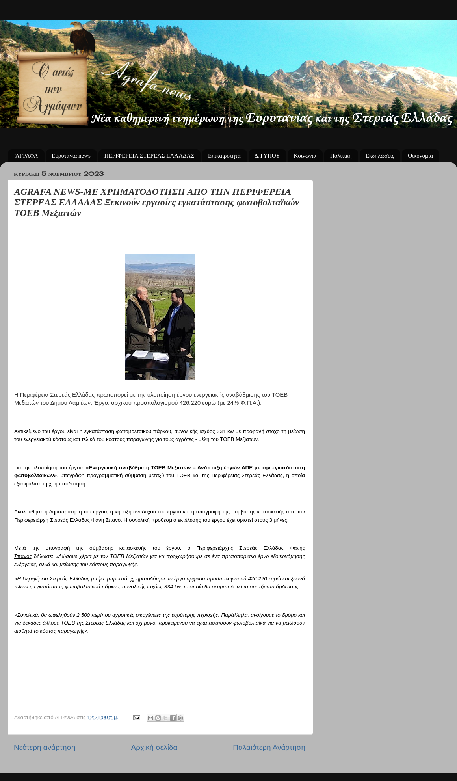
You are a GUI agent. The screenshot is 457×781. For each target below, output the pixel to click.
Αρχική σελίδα (154, 747)
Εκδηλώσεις (380, 155)
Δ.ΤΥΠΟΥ (267, 155)
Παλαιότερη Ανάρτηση (269, 747)
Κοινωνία (305, 155)
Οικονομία (420, 155)
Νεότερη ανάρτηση (45, 747)
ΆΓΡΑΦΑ (26, 155)
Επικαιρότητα (224, 155)
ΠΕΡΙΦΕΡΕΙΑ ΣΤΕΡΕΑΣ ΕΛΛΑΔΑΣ (149, 155)
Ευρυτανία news (71, 155)
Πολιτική (341, 155)
